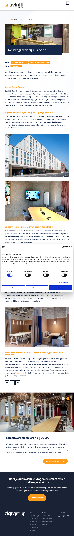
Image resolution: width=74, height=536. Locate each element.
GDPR (45, 524)
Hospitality (16, 66)
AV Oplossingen (35, 516)
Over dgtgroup (34, 527)
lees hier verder (21, 373)
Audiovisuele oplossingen (39, 62)
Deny (13, 288)
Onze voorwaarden (49, 521)
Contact (32, 530)
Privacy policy (47, 516)
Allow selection (37, 288)
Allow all (60, 288)
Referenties (9, 19)
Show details (63, 282)
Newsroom (33, 524)
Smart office (34, 518)
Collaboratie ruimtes (19, 62)
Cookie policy (47, 518)
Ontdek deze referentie (55, 461)
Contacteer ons (37, 498)
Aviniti (14, 6)
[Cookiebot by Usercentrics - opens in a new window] (63, 247)
